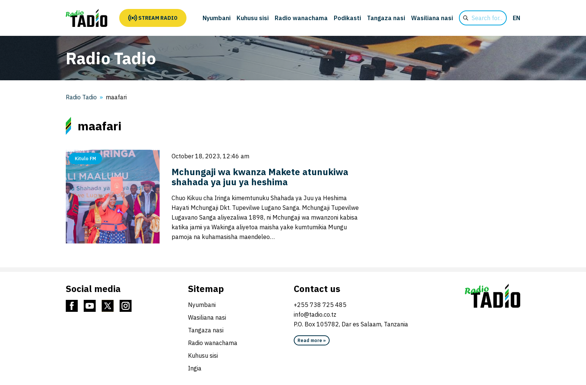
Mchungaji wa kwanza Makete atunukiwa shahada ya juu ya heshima (260, 177)
